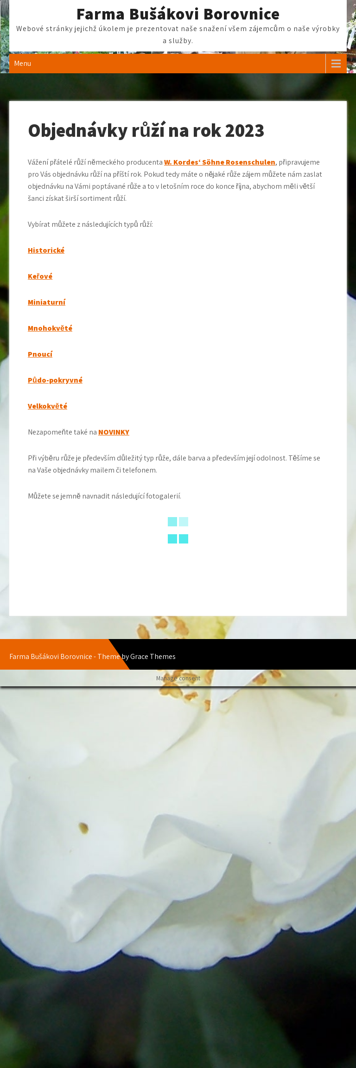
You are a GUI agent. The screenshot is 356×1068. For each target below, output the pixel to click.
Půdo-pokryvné (55, 380)
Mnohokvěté (50, 328)
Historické (46, 250)
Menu (22, 63)
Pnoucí (40, 354)
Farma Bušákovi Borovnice (178, 13)
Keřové (40, 276)
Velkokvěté (47, 406)
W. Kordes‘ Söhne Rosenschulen (219, 162)
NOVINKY (113, 432)
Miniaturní (46, 302)
